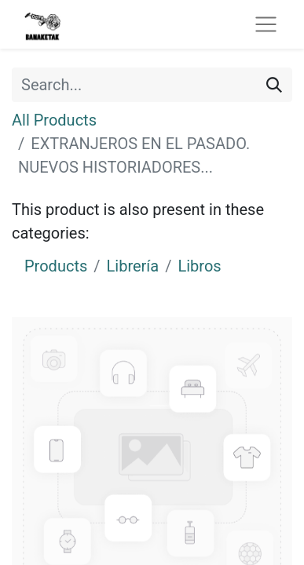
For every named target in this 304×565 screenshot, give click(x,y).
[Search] (274, 84)
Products (55, 266)
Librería (133, 266)
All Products (54, 120)
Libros (199, 266)
